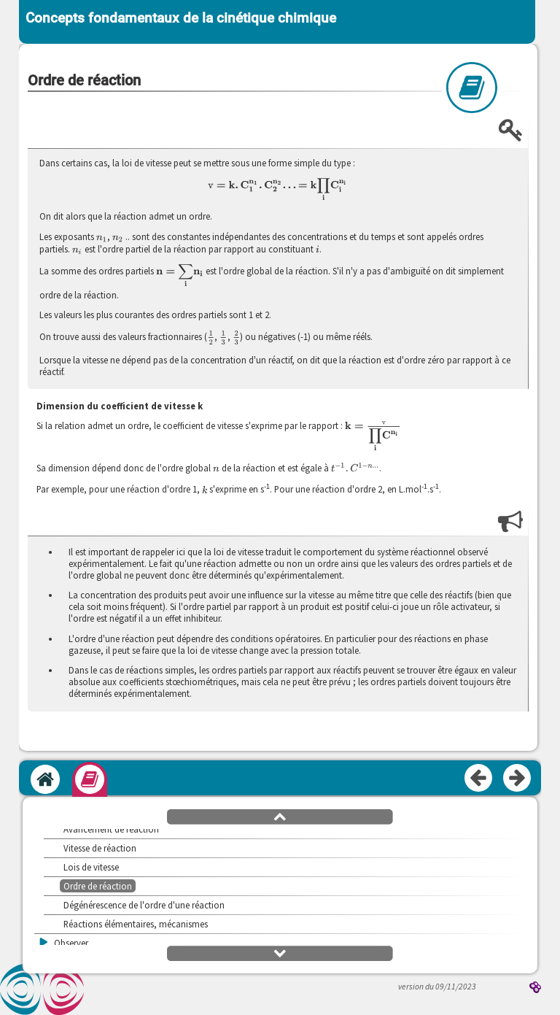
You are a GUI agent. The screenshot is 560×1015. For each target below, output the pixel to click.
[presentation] (277, 189)
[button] (280, 816)
